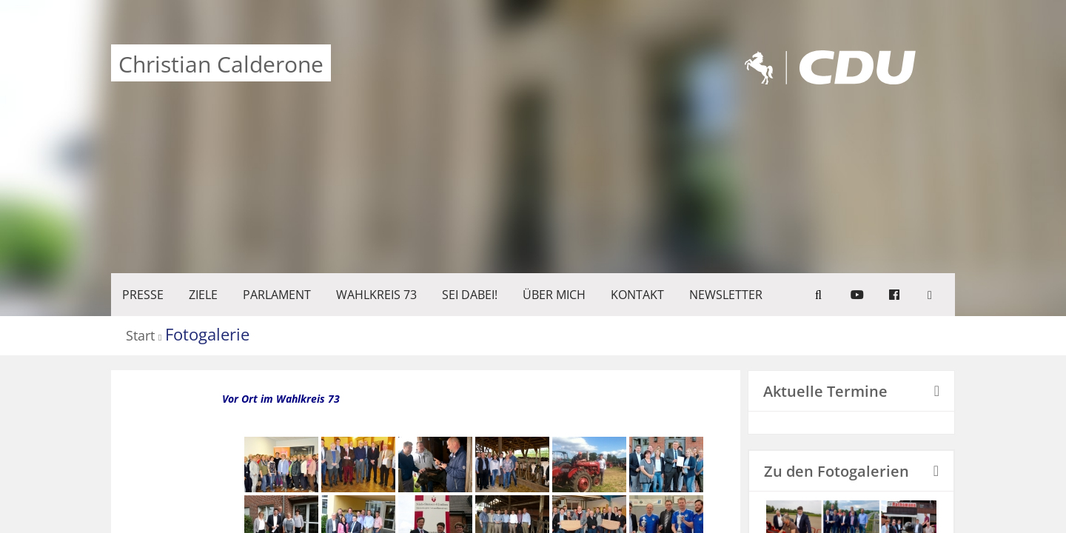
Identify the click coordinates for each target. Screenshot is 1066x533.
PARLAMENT (277, 294)
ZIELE (203, 294)
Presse (143, 294)
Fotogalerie (207, 334)
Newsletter (725, 294)
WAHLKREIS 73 (376, 294)
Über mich (554, 294)
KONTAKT (637, 294)
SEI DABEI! (469, 294)
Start (140, 336)
